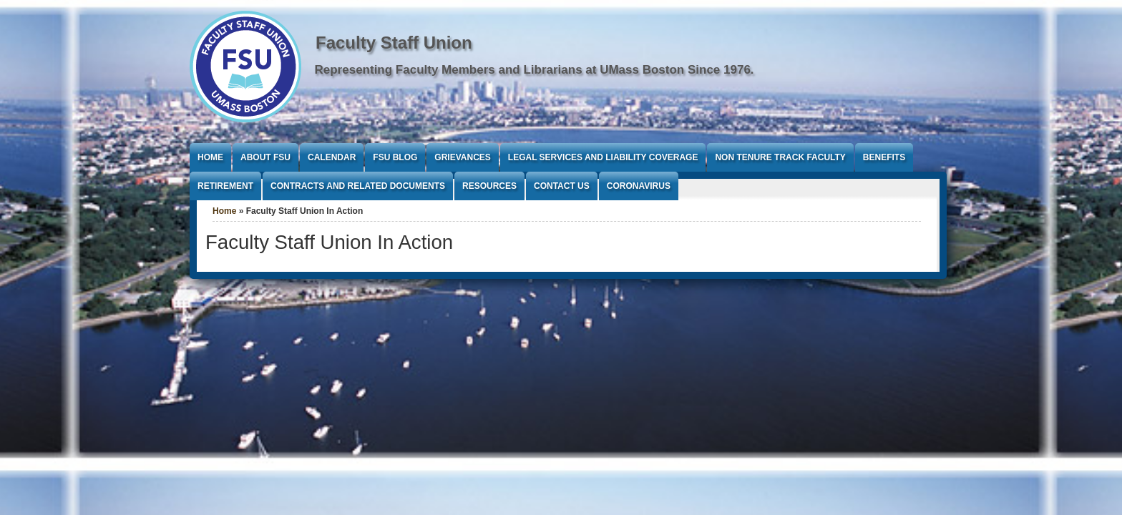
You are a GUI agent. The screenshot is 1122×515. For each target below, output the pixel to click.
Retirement (225, 186)
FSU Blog (395, 157)
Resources (489, 186)
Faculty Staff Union (394, 42)
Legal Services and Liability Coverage (603, 157)
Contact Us (562, 186)
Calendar (332, 157)
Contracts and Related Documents (357, 186)
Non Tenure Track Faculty (780, 157)
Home (210, 157)
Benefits (884, 157)
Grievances (462, 157)
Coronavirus (638, 186)
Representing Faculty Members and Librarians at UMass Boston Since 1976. (534, 70)
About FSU (265, 157)
